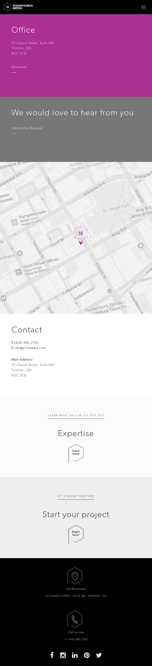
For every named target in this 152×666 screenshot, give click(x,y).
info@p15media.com (30, 348)
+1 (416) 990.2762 (76, 639)
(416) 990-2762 (26, 343)
